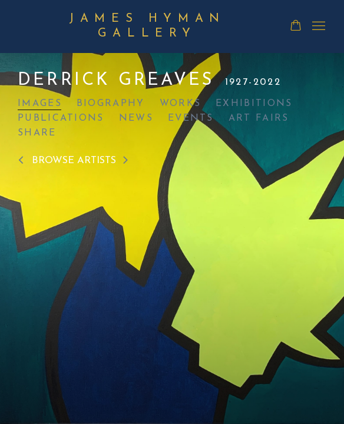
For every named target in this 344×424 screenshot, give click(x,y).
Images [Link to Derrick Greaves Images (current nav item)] (40, 103)
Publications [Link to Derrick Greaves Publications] (61, 118)
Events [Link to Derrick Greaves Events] (191, 118)
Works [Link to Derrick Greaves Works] (180, 103)
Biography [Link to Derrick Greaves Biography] (111, 103)
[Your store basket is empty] (296, 26)
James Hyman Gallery (147, 26)
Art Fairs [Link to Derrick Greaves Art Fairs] (259, 118)
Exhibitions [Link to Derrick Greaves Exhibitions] (254, 103)
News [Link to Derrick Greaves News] (136, 118)
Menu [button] (317, 26)
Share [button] (37, 133)
